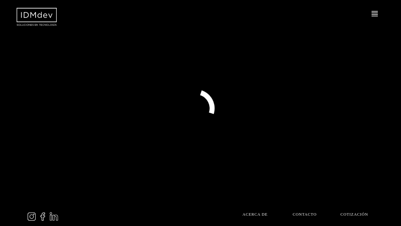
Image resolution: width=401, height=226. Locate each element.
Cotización (354, 215)
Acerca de (255, 215)
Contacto (304, 215)
